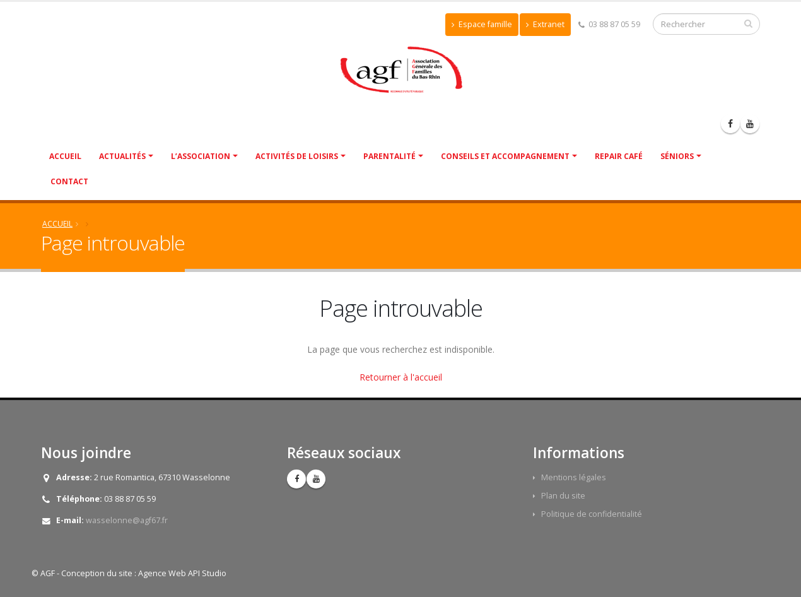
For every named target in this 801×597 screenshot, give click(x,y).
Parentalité (389, 156)
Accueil (65, 156)
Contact (69, 181)
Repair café (619, 156)
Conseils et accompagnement (505, 156)
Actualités (122, 156)
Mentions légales (573, 477)
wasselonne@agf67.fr (127, 520)
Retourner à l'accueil (401, 377)
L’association (200, 156)
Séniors (677, 156)
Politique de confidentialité (591, 514)
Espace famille (482, 24)
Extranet (545, 24)
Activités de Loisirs (296, 156)
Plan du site (563, 495)
